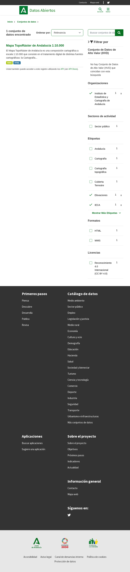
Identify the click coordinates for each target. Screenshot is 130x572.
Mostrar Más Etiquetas (104, 213)
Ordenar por (43, 32)
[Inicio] (10, 22)
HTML (17, 63)
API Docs (72, 69)
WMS (9, 63)
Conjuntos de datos (26, 22)
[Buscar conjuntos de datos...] (105, 32)
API (62, 69)
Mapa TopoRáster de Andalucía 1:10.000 (35, 45)
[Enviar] (119, 32)
